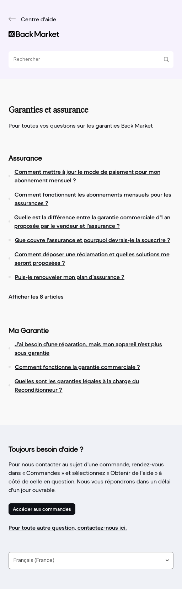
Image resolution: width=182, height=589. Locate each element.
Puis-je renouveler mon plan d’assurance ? (69, 276)
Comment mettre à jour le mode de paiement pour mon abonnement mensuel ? (87, 176)
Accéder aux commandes (42, 509)
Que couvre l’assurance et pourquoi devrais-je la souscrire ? (92, 239)
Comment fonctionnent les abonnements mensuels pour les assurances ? (93, 199)
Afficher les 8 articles (36, 296)
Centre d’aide (38, 19)
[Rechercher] (88, 59)
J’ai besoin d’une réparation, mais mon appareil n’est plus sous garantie (88, 348)
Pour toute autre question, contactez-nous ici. (68, 527)
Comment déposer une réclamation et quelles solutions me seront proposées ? (92, 258)
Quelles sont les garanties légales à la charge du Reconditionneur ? (77, 385)
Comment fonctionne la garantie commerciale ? (77, 366)
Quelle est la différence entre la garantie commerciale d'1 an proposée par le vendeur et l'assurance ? (92, 221)
